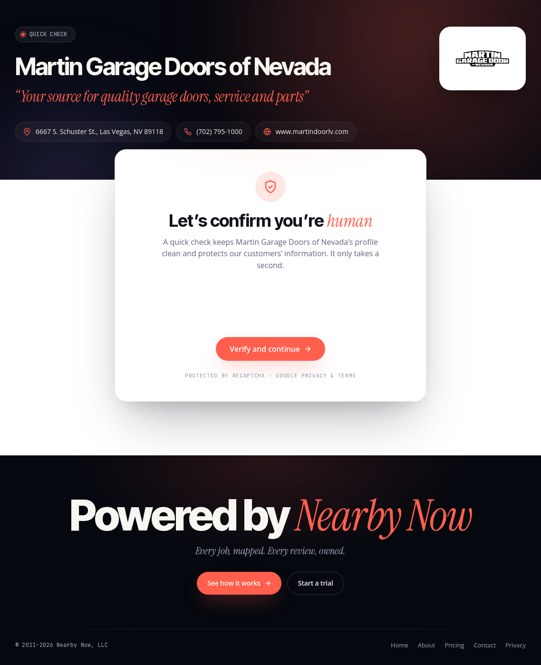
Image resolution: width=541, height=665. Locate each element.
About (426, 645)
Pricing (454, 645)
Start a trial (315, 583)
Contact (484, 645)
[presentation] (270, 305)
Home (399, 645)
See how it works (239, 583)
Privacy (515, 645)
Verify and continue (270, 349)
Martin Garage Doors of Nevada (189, 65)
